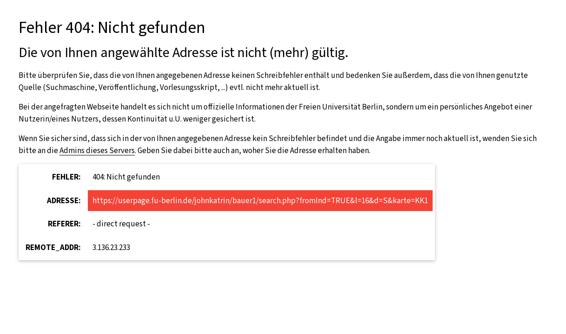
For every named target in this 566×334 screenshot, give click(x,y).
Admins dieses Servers (97, 150)
